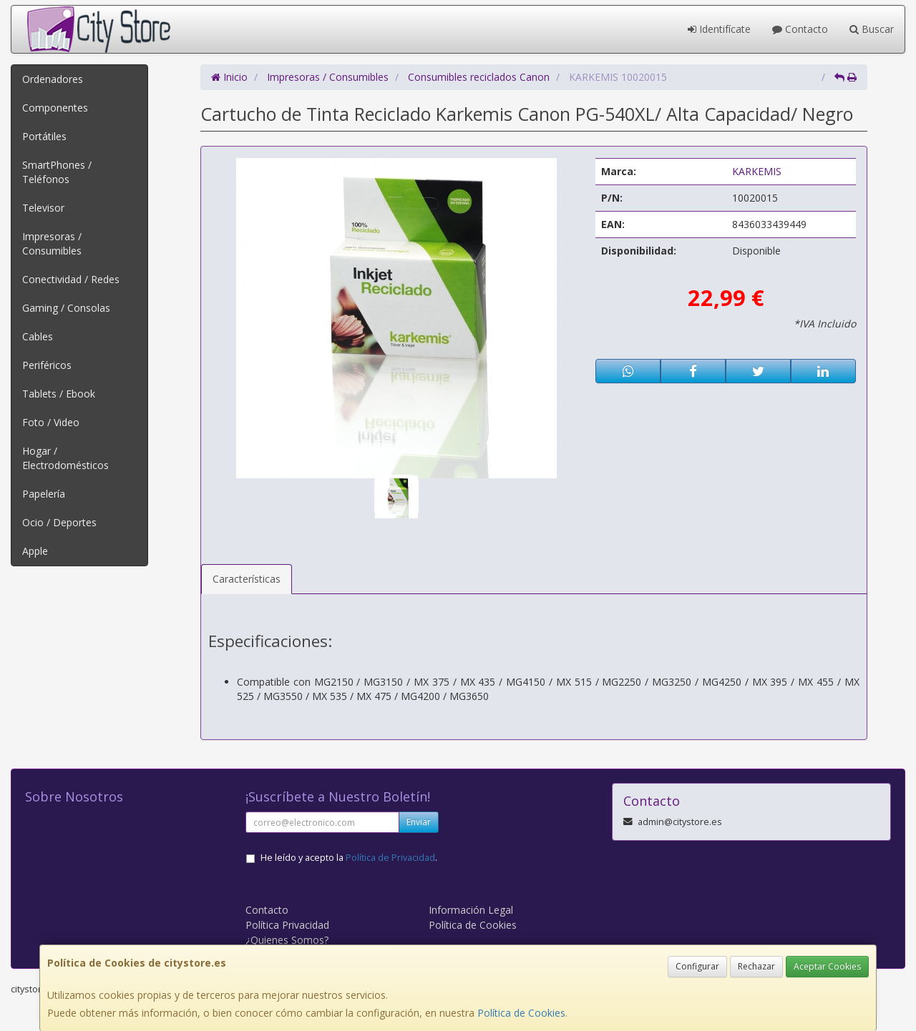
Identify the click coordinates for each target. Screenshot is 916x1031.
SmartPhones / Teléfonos (57, 172)
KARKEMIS (756, 171)
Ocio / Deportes (59, 522)
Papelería (43, 493)
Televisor (43, 207)
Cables (37, 336)
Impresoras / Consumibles (52, 243)
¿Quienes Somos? (286, 940)
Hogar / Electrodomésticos (65, 458)
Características (247, 579)
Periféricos (47, 365)
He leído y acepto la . (348, 858)
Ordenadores (52, 79)
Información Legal (471, 910)
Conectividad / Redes (71, 279)
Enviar (418, 822)
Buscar (871, 29)
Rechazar (756, 966)
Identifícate (719, 29)
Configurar (697, 966)
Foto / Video (50, 422)
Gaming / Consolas (66, 308)
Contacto (800, 29)
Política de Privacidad (390, 858)
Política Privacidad (287, 925)
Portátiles (44, 136)
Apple (35, 551)
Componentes (55, 107)
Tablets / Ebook (58, 393)
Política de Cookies (521, 1013)
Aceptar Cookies (827, 966)
